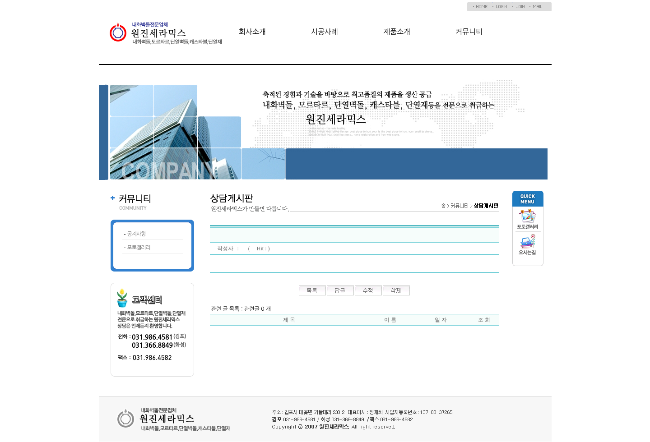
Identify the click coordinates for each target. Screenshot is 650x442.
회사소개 (252, 31)
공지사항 (136, 234)
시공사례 (324, 31)
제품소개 (396, 31)
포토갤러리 (138, 247)
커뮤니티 (469, 31)
